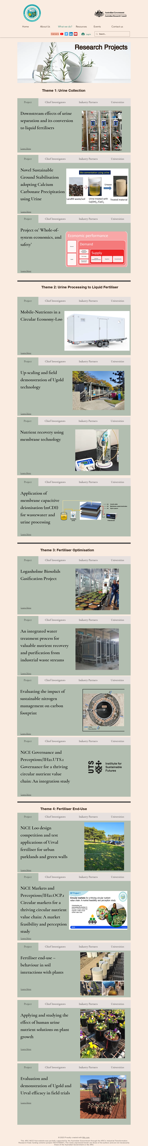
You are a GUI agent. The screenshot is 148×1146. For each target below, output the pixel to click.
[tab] (27, 102)
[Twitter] (66, 34)
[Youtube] (61, 34)
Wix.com (86, 1137)
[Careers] (55, 34)
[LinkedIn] (71, 34)
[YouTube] (75, 34)
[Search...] (112, 33)
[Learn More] (28, 148)
